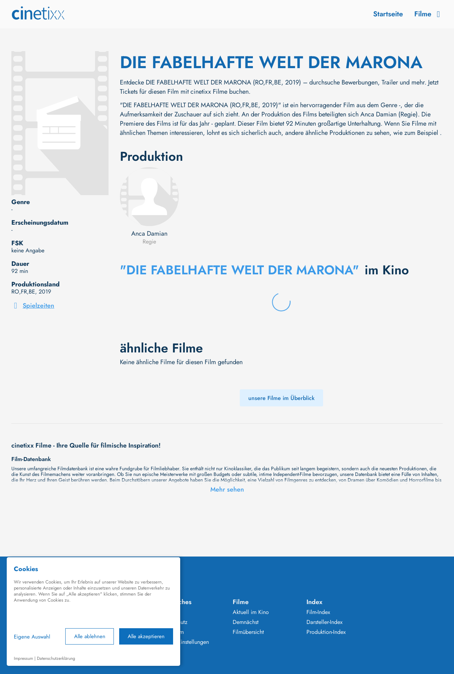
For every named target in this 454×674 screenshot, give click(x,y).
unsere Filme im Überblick (281, 398)
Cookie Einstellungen (184, 642)
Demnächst (246, 622)
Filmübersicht (248, 632)
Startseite (388, 14)
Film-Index (318, 612)
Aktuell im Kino (251, 612)
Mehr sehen (227, 489)
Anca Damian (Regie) (389, 114)
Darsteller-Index (324, 622)
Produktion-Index (326, 632)
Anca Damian (149, 233)
